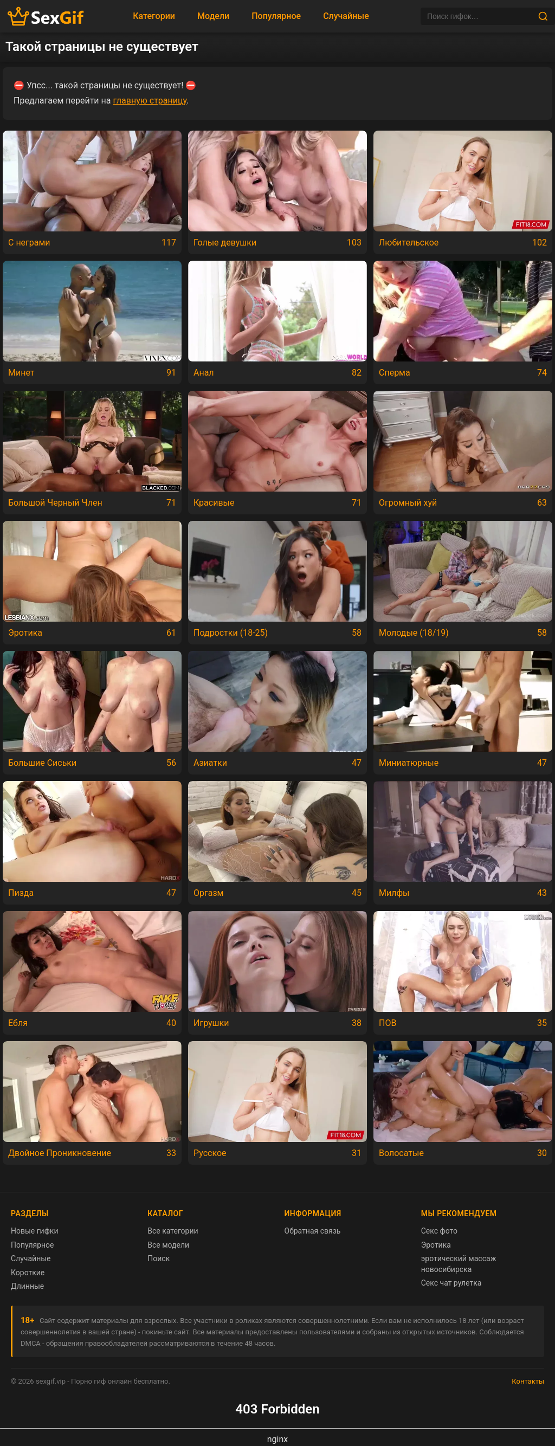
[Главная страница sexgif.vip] (46, 16)
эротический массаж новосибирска (458, 1264)
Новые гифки (35, 1230)
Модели (213, 16)
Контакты (528, 1381)
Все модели (168, 1245)
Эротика (436, 1245)
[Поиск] (479, 16)
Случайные (346, 16)
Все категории (172, 1230)
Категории (154, 16)
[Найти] (543, 16)
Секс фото (439, 1230)
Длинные (27, 1286)
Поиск (158, 1258)
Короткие (27, 1272)
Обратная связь (313, 1230)
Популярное (276, 16)
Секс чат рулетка (451, 1283)
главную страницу (149, 100)
